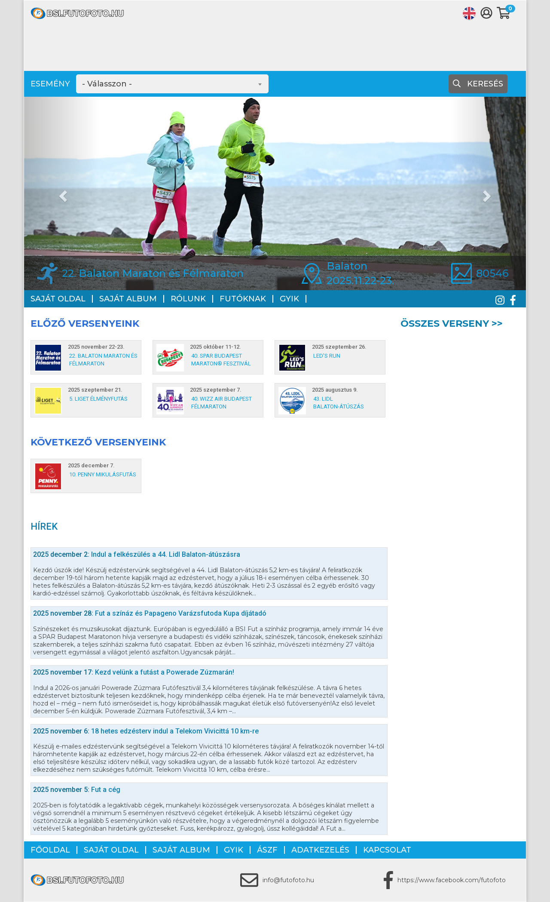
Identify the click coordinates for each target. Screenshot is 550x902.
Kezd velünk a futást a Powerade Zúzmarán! (133, 672)
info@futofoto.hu (288, 880)
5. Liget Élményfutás (98, 399)
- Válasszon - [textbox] (107, 84)
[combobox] (172, 83)
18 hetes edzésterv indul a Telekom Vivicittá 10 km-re (146, 731)
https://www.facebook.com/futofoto (451, 880)
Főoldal (50, 850)
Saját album (128, 299)
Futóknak (243, 299)
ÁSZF (267, 850)
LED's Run (326, 356)
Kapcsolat (387, 850)
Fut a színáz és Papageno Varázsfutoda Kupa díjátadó (149, 613)
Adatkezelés (320, 850)
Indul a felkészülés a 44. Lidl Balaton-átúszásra (136, 554)
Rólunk (188, 299)
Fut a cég (76, 789)
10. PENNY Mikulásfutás (102, 474)
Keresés (478, 84)
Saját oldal (58, 299)
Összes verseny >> (451, 323)
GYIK (289, 299)
